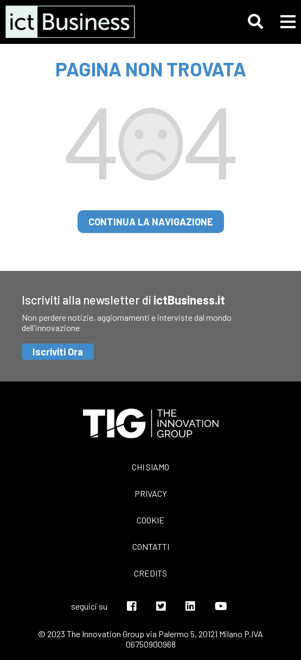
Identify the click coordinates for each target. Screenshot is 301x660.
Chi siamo (150, 467)
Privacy (151, 493)
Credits (150, 573)
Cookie (150, 520)
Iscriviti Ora (58, 352)
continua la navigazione (150, 222)
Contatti (150, 546)
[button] (255, 21)
